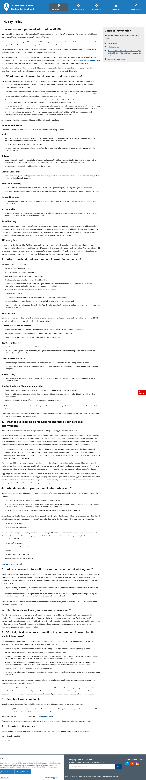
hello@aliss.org (113, 47)
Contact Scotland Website (117, 59)
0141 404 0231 (112, 43)
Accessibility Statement (32, 769)
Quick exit (141, 392)
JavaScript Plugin (51, 769)
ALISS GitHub (50, 766)
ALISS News (28, 759)
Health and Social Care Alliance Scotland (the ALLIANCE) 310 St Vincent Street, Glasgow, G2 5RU (124, 53)
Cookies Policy (8, 771)
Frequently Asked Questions (9, 760)
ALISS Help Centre (51, 759)
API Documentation (52, 762)
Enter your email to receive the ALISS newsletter (86, 762)
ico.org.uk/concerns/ (46, 716)
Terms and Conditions (11, 765)
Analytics (27, 762)
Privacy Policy (8, 768)
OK (118, 767)
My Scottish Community (32, 766)
